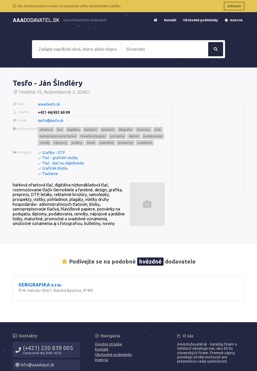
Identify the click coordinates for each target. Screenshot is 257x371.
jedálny (77, 143)
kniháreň (108, 130)
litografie (125, 130)
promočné (125, 143)
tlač (60, 130)
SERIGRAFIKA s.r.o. (40, 284)
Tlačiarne (50, 173)
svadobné (145, 143)
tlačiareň (90, 130)
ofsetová (46, 130)
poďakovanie (152, 136)
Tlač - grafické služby (60, 158)
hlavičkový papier (93, 136)
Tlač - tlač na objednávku (63, 163)
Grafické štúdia (55, 168)
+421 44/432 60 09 (54, 112)
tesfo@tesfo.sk (51, 120)
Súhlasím (234, 6)
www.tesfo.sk (49, 104)
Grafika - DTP (53, 152)
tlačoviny (143, 130)
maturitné (107, 143)
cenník (44, 143)
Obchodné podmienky (200, 20)
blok (158, 130)
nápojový (60, 143)
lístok (91, 143)
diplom (134, 136)
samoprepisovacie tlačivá (58, 136)
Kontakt (170, 20)
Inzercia (234, 20)
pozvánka (117, 136)
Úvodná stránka (108, 344)
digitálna (73, 130)
